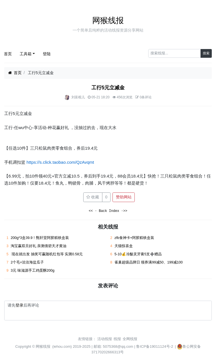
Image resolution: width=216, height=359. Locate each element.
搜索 (206, 53)
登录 (19, 305)
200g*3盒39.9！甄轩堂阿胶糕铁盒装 (40, 238)
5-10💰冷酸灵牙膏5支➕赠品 (138, 254)
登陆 (47, 54)
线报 (117, 339)
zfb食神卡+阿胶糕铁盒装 (134, 238)
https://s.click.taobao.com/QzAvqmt (60, 162)
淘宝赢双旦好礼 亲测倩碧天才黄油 (39, 246)
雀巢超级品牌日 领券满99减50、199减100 (148, 262)
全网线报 (130, 339)
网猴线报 (108, 20)
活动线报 (104, 339)
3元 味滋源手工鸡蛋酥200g (33, 270)
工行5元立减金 (108, 87)
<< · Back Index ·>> (108, 211)
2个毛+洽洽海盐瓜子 (27, 262)
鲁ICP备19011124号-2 (154, 346)
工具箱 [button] (26, 54)
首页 (8, 54)
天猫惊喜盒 (123, 246)
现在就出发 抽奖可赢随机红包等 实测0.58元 (47, 254)
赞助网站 (124, 197)
